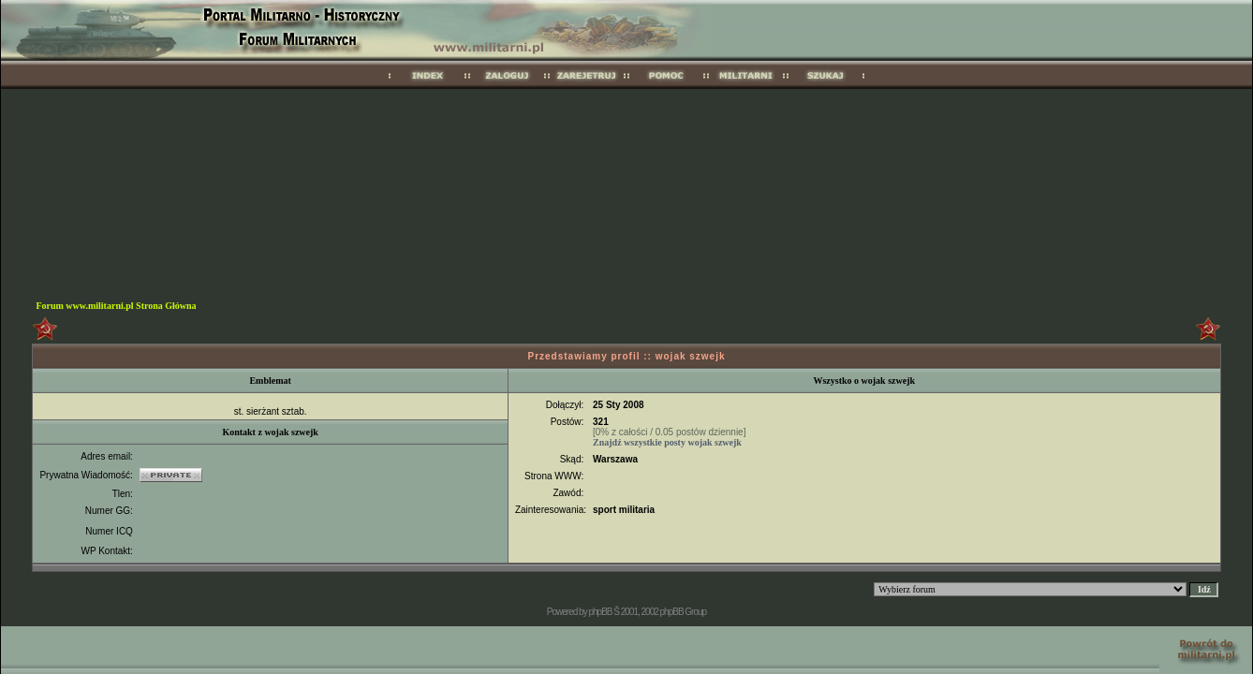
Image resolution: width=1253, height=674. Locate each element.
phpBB (600, 612)
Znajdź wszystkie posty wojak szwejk (667, 442)
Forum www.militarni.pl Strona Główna (116, 305)
